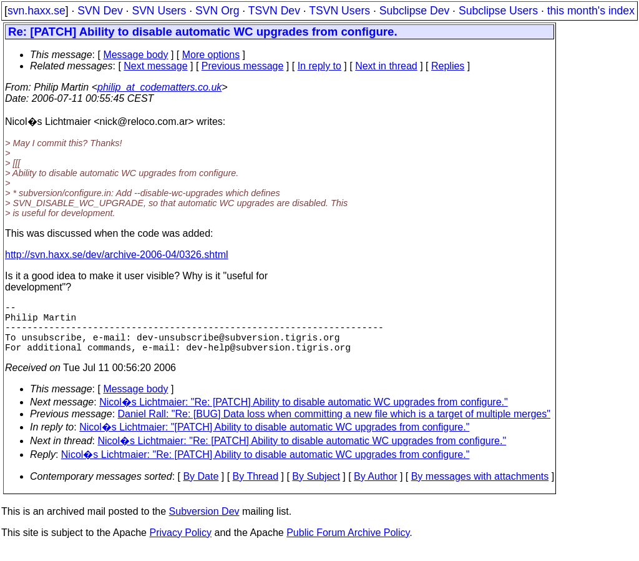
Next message (155, 66)
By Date (200, 489)
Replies (447, 66)
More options (211, 54)
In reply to (319, 66)
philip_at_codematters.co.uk (159, 87)
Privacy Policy (180, 545)
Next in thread (386, 66)
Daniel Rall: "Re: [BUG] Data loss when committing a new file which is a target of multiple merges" (334, 426)
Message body (135, 54)
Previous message (243, 66)
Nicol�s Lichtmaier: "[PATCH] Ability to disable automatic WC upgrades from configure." (274, 439)
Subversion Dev (204, 524)
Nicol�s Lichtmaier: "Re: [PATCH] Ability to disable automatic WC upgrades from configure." (303, 414)
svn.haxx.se (36, 10)
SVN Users (159, 10)
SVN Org (217, 10)
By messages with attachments (480, 489)
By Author (375, 489)
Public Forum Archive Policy (347, 545)
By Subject (315, 489)
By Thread (256, 489)
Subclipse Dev (414, 10)
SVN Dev (99, 10)
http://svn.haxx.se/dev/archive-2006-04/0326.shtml (116, 254)
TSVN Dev (274, 10)
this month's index (591, 10)
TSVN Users (339, 10)
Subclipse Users (498, 10)
